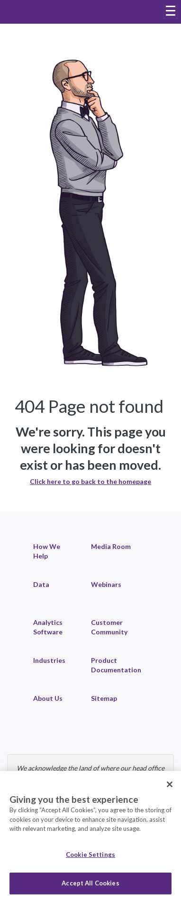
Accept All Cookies (90, 883)
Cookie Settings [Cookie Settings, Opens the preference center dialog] (90, 854)
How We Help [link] (46, 551)
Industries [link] (49, 660)
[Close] (169, 784)
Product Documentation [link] (116, 665)
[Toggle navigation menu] (170, 11)
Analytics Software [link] (48, 627)
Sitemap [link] (104, 698)
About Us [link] (48, 698)
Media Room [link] (111, 546)
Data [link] (41, 584)
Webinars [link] (106, 584)
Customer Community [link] (109, 627)
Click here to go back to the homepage (90, 481)
